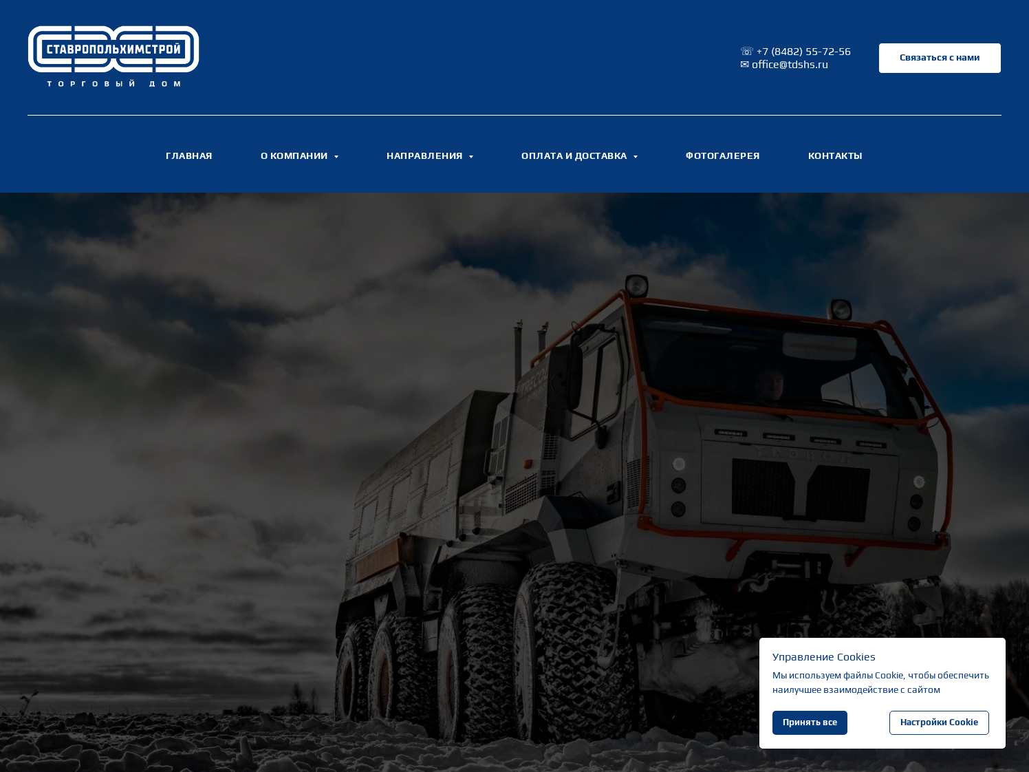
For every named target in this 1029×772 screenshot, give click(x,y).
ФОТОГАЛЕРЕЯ (723, 155)
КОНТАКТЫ (835, 155)
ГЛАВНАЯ (189, 155)
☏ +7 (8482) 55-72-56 (795, 51)
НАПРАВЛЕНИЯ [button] (426, 155)
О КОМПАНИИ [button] (296, 155)
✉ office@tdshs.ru (784, 64)
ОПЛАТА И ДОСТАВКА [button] (575, 155)
